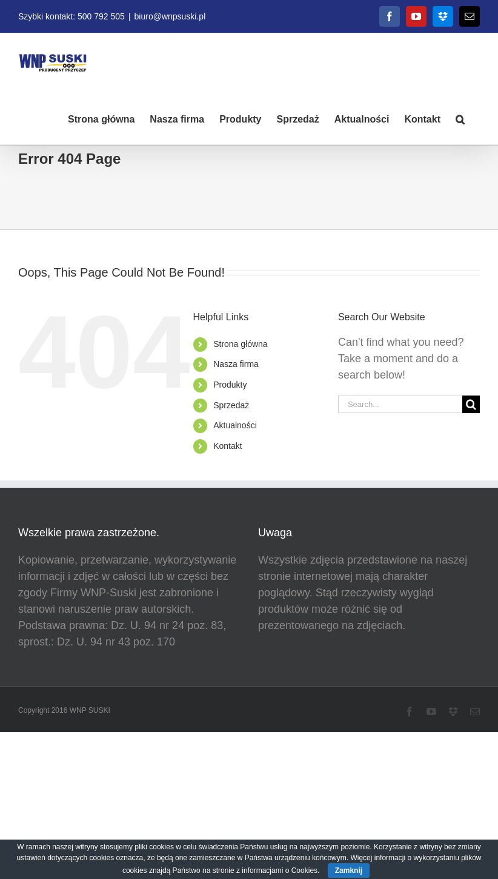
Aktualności (235, 425)
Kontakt (227, 446)
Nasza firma (236, 364)
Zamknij (348, 870)
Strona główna (240, 344)
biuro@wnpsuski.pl (170, 16)
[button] (460, 118)
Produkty (230, 384)
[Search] (471, 404)
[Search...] (400, 404)
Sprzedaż (231, 405)
